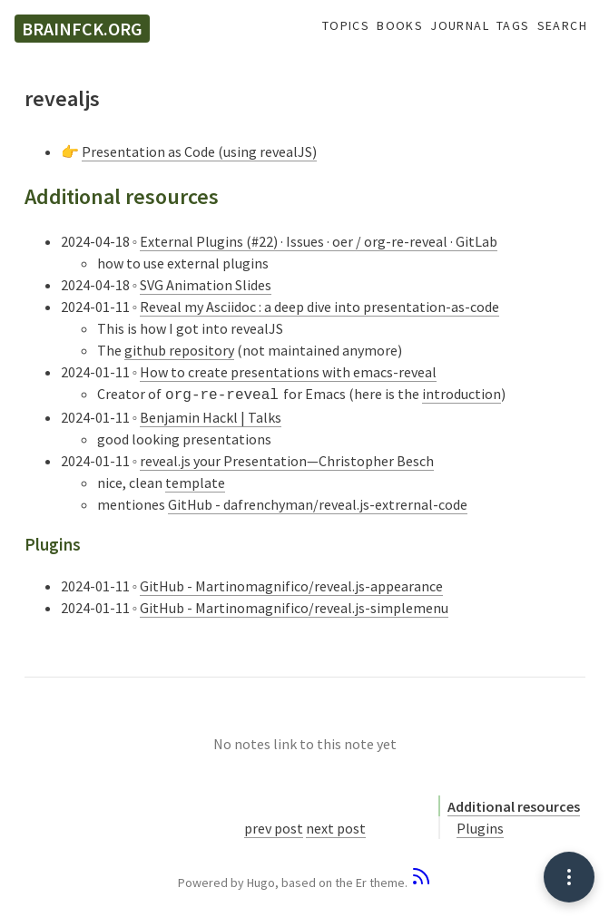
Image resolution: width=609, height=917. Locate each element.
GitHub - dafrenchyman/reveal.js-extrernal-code (317, 502)
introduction (461, 394)
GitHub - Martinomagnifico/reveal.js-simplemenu (294, 606)
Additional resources (513, 804)
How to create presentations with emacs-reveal (288, 372)
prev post (273, 826)
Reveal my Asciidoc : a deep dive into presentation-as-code (319, 307)
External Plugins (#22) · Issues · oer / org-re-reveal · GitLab (318, 241)
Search (562, 26)
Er (361, 881)
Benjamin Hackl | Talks (210, 415)
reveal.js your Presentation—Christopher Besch (287, 459)
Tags (513, 26)
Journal (459, 26)
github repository (179, 350)
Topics (345, 26)
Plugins (480, 826)
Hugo (261, 881)
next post (336, 826)
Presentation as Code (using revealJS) (199, 151)
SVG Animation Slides (205, 285)
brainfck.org (82, 28)
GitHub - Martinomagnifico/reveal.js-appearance (291, 584)
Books (400, 26)
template (195, 481)
